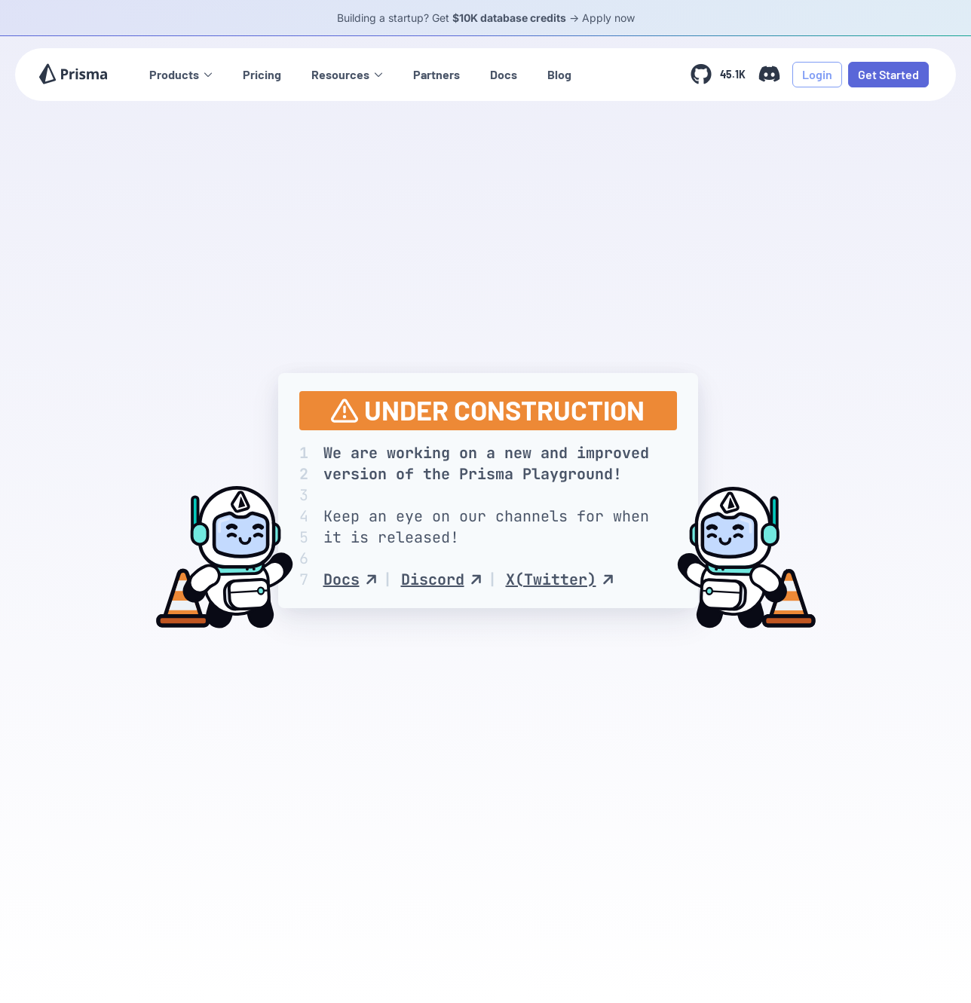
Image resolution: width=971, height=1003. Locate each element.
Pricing (262, 74)
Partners (436, 74)
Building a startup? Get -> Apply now (486, 17)
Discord (441, 579)
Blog (559, 74)
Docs (503, 74)
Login (817, 74)
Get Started (888, 74)
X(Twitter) (560, 579)
